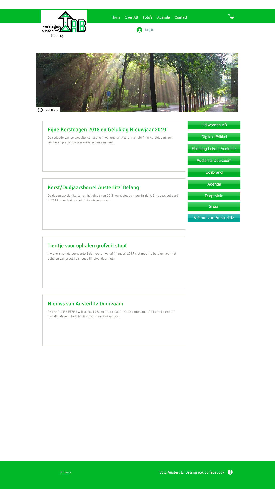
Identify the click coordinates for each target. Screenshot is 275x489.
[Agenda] (214, 184)
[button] (231, 16)
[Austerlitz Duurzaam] (214, 160)
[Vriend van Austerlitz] (214, 218)
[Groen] (214, 206)
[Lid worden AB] (214, 125)
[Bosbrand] (214, 172)
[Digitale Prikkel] (214, 137)
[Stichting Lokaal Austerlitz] (214, 148)
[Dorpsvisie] (214, 196)
